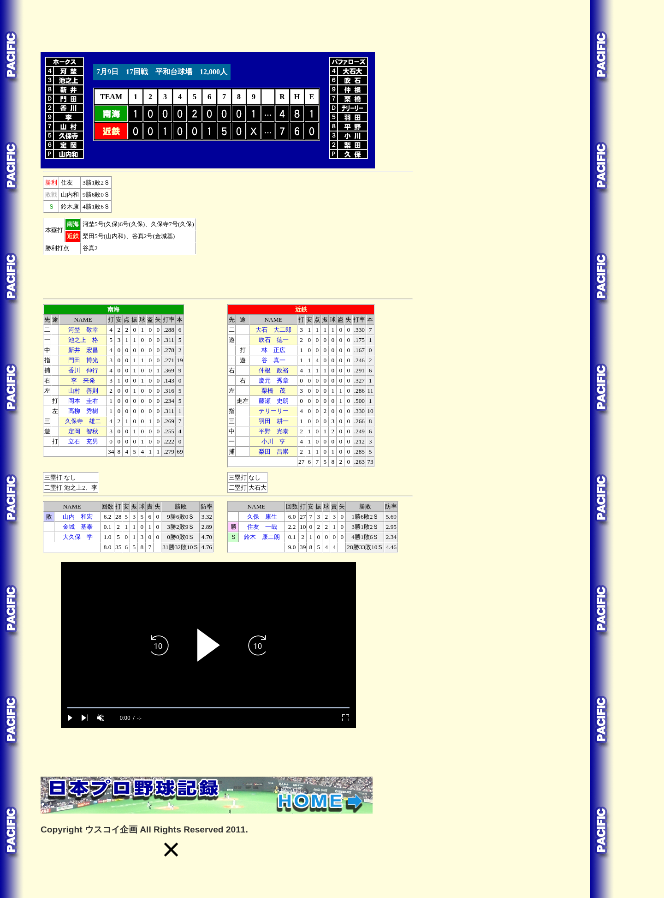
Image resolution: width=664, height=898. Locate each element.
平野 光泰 (274, 431)
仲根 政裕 (274, 370)
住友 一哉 (262, 526)
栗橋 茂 (273, 390)
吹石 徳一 (274, 339)
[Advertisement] (208, 24)
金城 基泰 (78, 526)
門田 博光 (83, 360)
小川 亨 (273, 441)
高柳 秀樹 (83, 410)
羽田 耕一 (274, 421)
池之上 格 (83, 339)
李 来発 (83, 380)
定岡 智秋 (83, 431)
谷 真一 (273, 360)
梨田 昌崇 (274, 451)
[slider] (208, 707)
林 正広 (273, 350)
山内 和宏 (78, 516)
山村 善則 (83, 390)
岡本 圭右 (83, 400)
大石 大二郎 (273, 329)
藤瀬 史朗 (274, 400)
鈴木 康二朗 (262, 536)
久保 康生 (262, 516)
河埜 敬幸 (83, 329)
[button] (171, 849)
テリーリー (274, 410)
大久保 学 (78, 536)
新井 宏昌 (83, 350)
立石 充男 (83, 441)
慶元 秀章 (274, 380)
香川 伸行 (83, 370)
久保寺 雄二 (83, 421)
